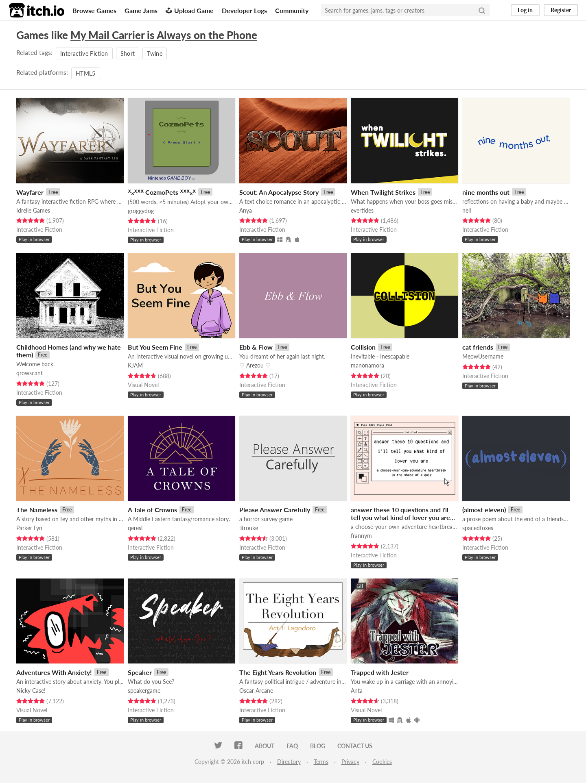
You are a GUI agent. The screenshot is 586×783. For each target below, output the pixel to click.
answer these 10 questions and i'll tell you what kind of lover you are (400, 513)
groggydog (141, 210)
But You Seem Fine (155, 347)
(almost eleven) (484, 509)
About (264, 745)
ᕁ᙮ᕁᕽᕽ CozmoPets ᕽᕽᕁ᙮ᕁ (162, 192)
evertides (362, 210)
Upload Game (190, 10)
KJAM (135, 365)
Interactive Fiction (84, 53)
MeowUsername (482, 356)
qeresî (135, 527)
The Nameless (36, 509)
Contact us (354, 745)
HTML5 (86, 73)
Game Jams (141, 10)
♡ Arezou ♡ (255, 365)
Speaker (140, 672)
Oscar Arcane (256, 690)
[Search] (482, 10)
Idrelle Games (33, 210)
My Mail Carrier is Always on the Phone (163, 34)
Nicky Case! (31, 690)
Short (127, 53)
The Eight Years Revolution (277, 672)
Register (561, 10)
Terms (321, 761)
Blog (317, 745)
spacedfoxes (477, 527)
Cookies (382, 761)
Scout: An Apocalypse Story (279, 192)
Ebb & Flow (256, 347)
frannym (361, 535)
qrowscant (29, 373)
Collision (363, 347)
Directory (289, 761)
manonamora (367, 365)
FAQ (292, 745)
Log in (525, 10)
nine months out (485, 192)
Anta (357, 690)
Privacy (350, 761)
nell (466, 210)
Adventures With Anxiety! (54, 672)
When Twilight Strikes (383, 192)
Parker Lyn (29, 527)
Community (291, 10)
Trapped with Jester (380, 672)
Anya (245, 210)
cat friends (477, 347)
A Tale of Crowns (152, 509)
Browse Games (94, 10)
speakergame (144, 690)
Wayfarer (30, 192)
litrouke (248, 527)
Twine (154, 53)
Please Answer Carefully (274, 509)
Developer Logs (244, 10)
